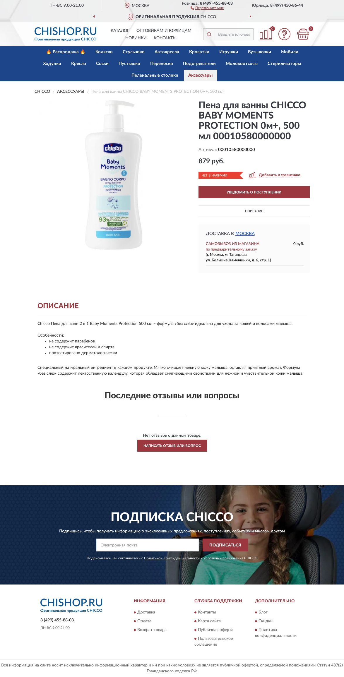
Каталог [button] (120, 31)
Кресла (78, 63)
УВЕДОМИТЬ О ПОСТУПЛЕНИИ (254, 192)
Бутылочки (259, 52)
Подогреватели (199, 63)
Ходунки (52, 63)
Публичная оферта (215, 630)
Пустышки (129, 63)
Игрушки (228, 52)
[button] (207, 7)
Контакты (165, 38)
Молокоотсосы (242, 63)
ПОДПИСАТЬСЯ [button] (225, 545)
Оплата (144, 621)
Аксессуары (200, 75)
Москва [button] (245, 234)
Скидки (266, 621)
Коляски (104, 52)
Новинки (136, 38)
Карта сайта (209, 621)
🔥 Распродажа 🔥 (65, 52)
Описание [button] (254, 211)
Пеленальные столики (154, 75)
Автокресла (167, 52)
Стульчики (134, 52)
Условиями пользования (223, 558)
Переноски (161, 63)
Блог (263, 612)
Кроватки (199, 52)
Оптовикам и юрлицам (163, 31)
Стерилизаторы (284, 63)
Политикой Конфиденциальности (172, 558)
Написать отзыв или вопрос (172, 446)
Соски (102, 63)
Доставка (146, 612)
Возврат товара (152, 630)
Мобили (289, 52)
